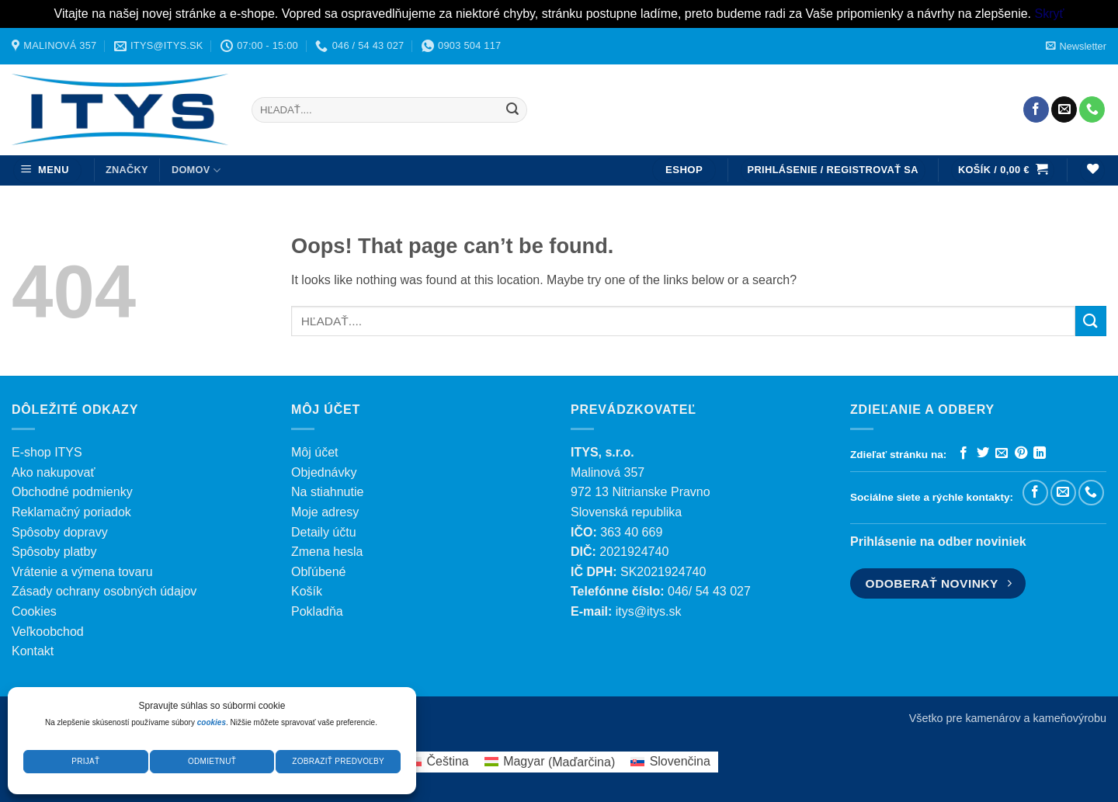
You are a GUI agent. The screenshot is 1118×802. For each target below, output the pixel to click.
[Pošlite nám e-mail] (1064, 109)
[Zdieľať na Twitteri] (983, 453)
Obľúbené (318, 571)
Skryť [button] (1049, 13)
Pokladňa (317, 611)
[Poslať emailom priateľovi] (1001, 453)
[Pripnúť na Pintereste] (1021, 453)
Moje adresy (325, 512)
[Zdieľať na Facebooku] (963, 453)
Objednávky (324, 472)
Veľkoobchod (48, 631)
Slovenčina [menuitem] (680, 761)
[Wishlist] (1092, 170)
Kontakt (33, 651)
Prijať (85, 761)
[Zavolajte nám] (1092, 109)
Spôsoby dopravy (60, 532)
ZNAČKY (127, 169)
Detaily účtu (323, 532)
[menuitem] (438, 762)
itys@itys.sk (649, 611)
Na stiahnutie (327, 491)
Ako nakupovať (53, 472)
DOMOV (196, 170)
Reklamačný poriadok (71, 512)
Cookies (34, 611)
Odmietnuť (212, 761)
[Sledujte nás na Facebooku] (1036, 109)
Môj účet (314, 452)
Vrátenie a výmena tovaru (82, 571)
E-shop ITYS (47, 452)
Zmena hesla (327, 551)
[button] (1076, 46)
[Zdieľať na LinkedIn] (1039, 453)
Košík (306, 591)
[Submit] (512, 109)
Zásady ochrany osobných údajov (104, 591)
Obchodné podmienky (72, 491)
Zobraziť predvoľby (338, 761)
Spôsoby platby (54, 551)
